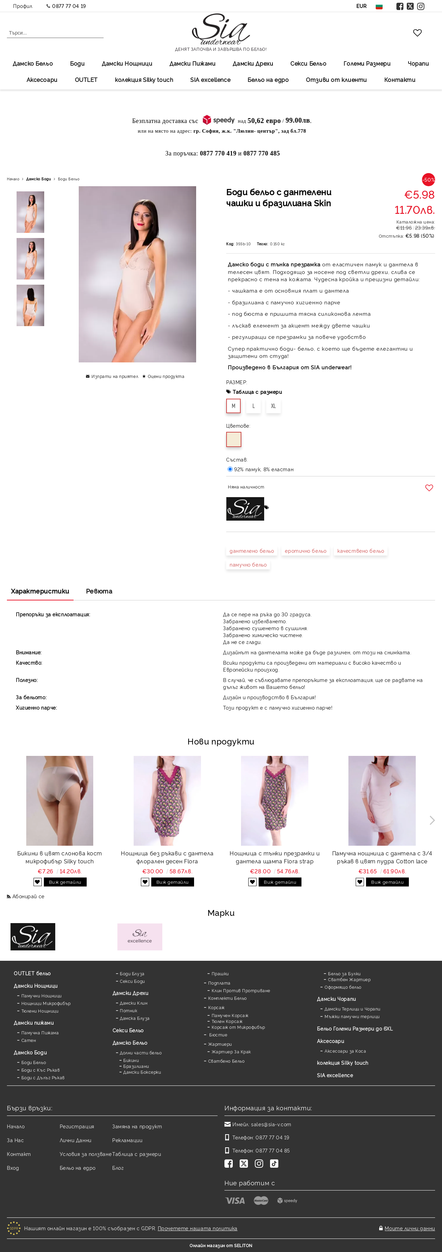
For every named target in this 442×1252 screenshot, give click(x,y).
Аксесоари (42, 79)
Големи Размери (367, 63)
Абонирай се (28, 896)
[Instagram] (260, 1164)
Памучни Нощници (41, 995)
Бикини (131, 1060)
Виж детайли (65, 882)
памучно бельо (248, 564)
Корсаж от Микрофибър (238, 1027)
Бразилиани (136, 1066)
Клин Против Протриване (241, 990)
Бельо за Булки (344, 973)
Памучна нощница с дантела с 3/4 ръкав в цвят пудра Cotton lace (382, 857)
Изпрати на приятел (115, 376)
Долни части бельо (141, 1052)
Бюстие (218, 1034)
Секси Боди (132, 981)
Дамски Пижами (192, 63)
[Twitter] (245, 1164)
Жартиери (220, 1044)
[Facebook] (230, 1164)
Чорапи (418, 63)
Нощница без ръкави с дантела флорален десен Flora (167, 857)
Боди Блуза (132, 973)
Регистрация (77, 1126)
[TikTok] (275, 1164)
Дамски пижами (34, 1022)
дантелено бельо (252, 550)
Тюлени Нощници (40, 1011)
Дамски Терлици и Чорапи (353, 1009)
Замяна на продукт (137, 1126)
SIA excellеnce (210, 79)
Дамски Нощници (127, 63)
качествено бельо (360, 550)
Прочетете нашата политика (198, 1228)
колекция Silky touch (144, 79)
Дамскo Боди (38, 179)
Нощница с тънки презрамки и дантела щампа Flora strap (275, 857)
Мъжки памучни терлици (352, 1016)
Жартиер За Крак (231, 1051)
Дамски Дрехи (253, 63)
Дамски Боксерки (142, 1072)
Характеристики (40, 591)
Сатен (28, 1040)
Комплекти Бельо (227, 998)
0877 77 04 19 (69, 5)
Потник (128, 1010)
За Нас (15, 1140)
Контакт (19, 1153)
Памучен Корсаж (230, 1015)
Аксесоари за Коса (345, 1051)
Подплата (219, 983)
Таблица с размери (257, 391)
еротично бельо (305, 550)
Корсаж (216, 1007)
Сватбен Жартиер (349, 979)
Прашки (220, 973)
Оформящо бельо (343, 987)
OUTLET (86, 79)
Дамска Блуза (135, 1018)
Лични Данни (76, 1140)
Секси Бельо (308, 63)
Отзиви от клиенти (336, 79)
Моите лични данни (410, 1228)
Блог (118, 1167)
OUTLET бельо (32, 973)
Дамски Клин (133, 1003)
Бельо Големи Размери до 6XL (355, 1028)
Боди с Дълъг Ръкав (43, 1077)
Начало (13, 179)
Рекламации (127, 1140)
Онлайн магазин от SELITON (221, 1245)
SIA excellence (335, 1075)
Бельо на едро (268, 79)
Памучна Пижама (40, 1032)
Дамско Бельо (33, 63)
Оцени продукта (166, 376)
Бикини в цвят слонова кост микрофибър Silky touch (59, 857)
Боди (77, 63)
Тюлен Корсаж (227, 1021)
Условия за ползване (86, 1153)
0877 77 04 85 (273, 1150)
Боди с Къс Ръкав (40, 1070)
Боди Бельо (69, 179)
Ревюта (99, 591)
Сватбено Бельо (226, 1061)
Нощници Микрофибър (46, 1003)
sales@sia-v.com (271, 1124)
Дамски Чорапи (336, 998)
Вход (13, 1167)
